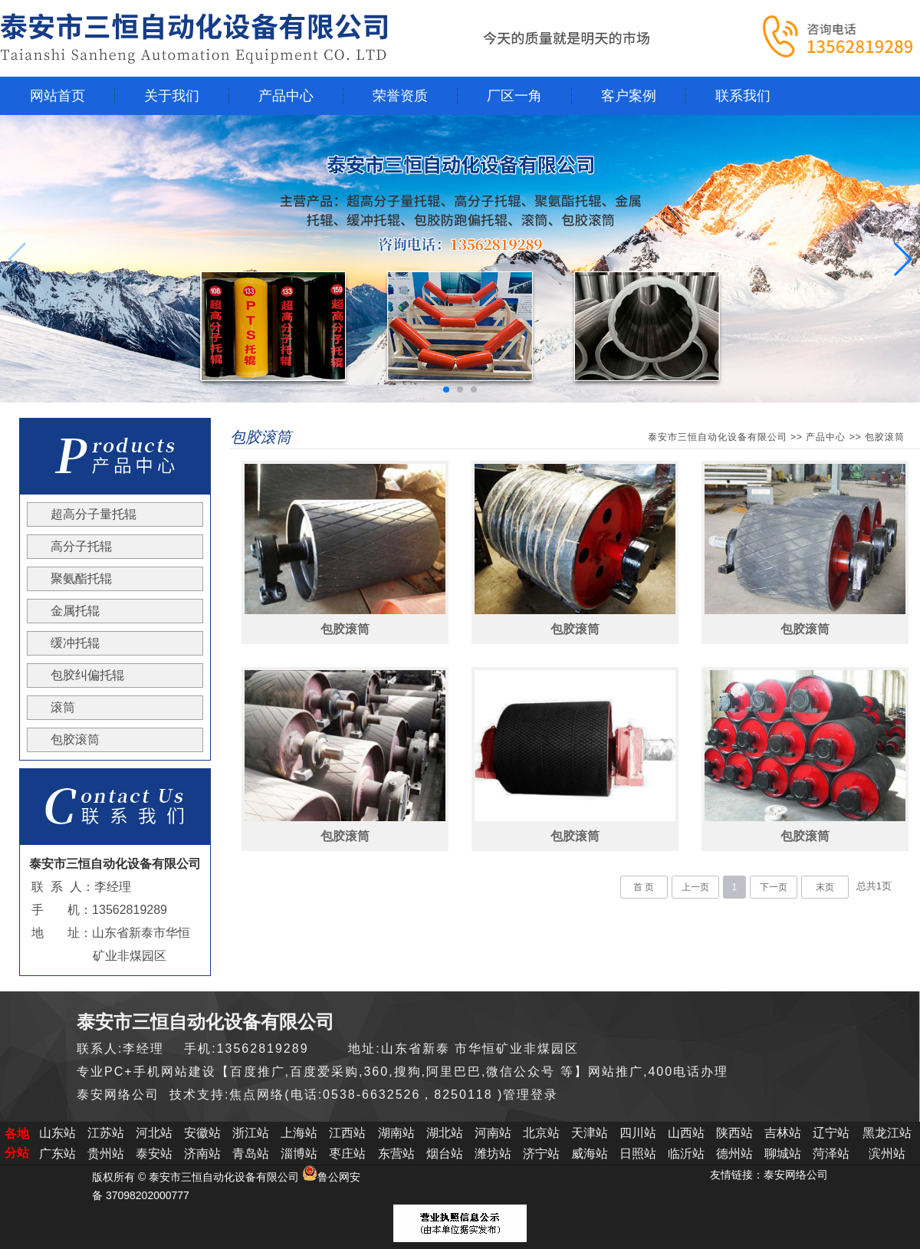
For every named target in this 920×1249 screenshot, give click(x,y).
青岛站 (250, 1153)
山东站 (57, 1132)
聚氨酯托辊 (81, 578)
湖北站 (444, 1132)
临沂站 (686, 1153)
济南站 (202, 1153)
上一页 (695, 887)
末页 (825, 887)
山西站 (686, 1132)
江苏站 (105, 1132)
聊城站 (782, 1153)
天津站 (589, 1132)
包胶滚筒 (75, 739)
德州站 (734, 1153)
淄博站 (299, 1153)
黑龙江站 (887, 1132)
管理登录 (530, 1094)
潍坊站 (493, 1153)
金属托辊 (75, 610)
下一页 (773, 887)
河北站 (154, 1132)
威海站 (589, 1153)
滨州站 (887, 1153)
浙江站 (250, 1132)
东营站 (396, 1153)
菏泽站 (831, 1153)
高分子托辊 (81, 546)
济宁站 (541, 1153)
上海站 (299, 1132)
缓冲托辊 (75, 642)
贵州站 (105, 1153)
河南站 (493, 1132)
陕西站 (734, 1132)
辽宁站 (831, 1132)
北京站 (541, 1132)
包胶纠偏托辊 (87, 675)
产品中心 (826, 437)
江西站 (347, 1132)
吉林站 (782, 1132)
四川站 (637, 1132)
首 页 (643, 887)
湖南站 (396, 1132)
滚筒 (63, 707)
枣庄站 (347, 1153)
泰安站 (154, 1153)
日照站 (637, 1153)
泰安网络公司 (796, 1174)
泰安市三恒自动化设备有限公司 (717, 437)
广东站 (57, 1153)
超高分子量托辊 (93, 514)
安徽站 (202, 1132)
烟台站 (444, 1153)
